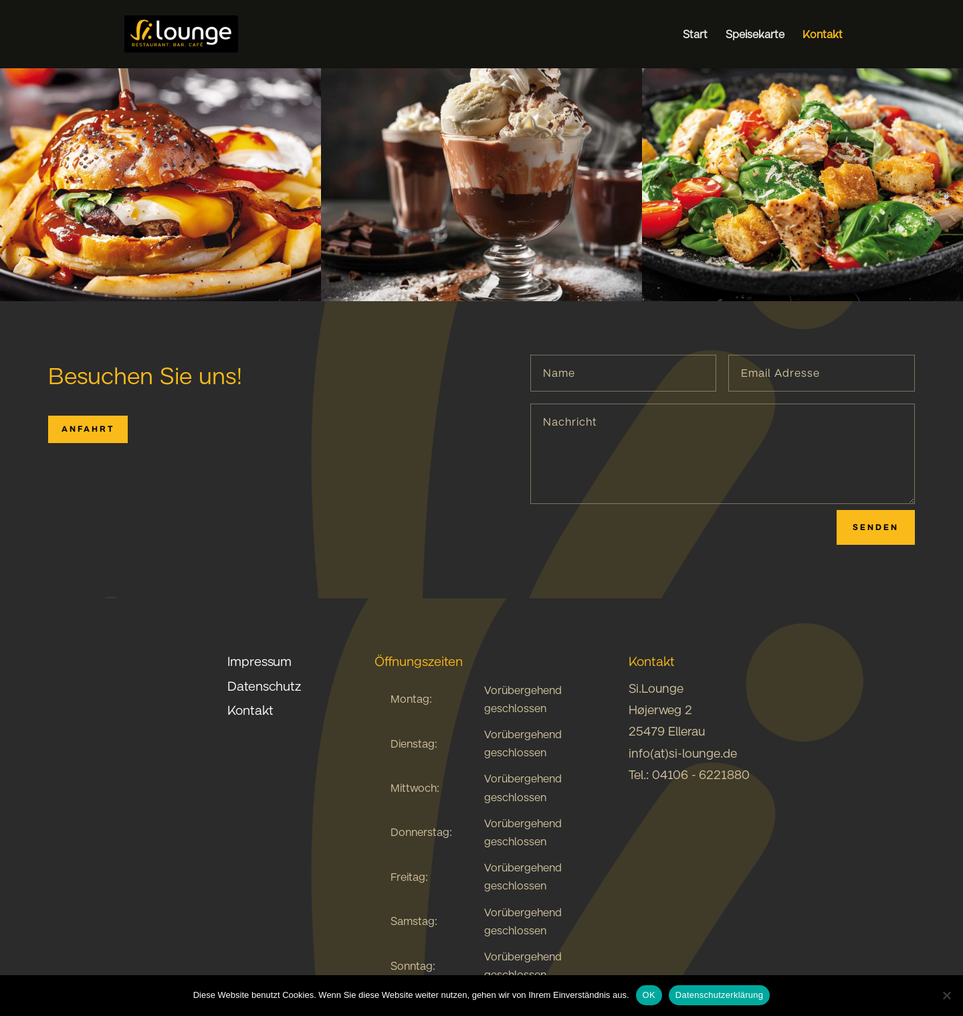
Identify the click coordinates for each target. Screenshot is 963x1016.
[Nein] (946, 995)
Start (695, 35)
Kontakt (822, 35)
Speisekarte (755, 35)
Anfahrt (88, 429)
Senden (876, 527)
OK (649, 995)
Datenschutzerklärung (719, 995)
